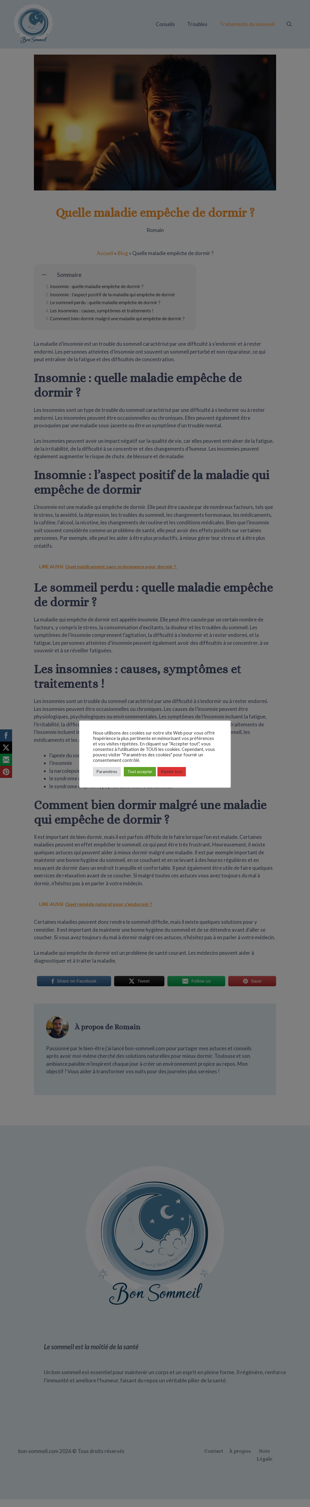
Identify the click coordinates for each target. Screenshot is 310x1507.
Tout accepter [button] (139, 771)
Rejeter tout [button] (171, 771)
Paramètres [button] (107, 771)
